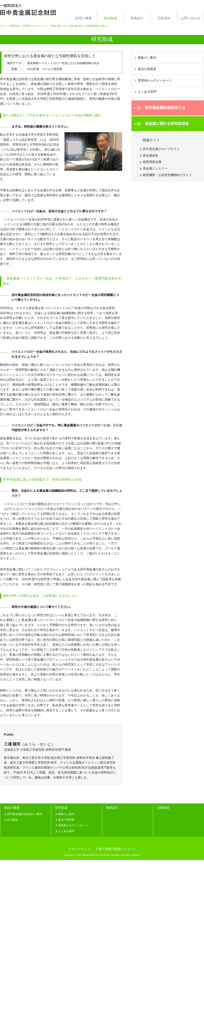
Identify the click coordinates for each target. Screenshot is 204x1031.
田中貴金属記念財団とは (165, 107)
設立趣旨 (12, 989)
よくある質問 (147, 91)
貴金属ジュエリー (155, 168)
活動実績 (163, 18)
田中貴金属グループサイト (161, 149)
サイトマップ (80, 1019)
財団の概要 (83, 18)
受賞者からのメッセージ (35, 26)
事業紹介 (137, 18)
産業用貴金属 (152, 161)
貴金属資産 (150, 155)
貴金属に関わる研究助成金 (167, 123)
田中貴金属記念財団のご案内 (24, 984)
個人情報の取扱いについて (117, 1019)
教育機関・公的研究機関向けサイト (167, 175)
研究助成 (110, 18)
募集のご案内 (147, 57)
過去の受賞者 (147, 69)
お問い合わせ (190, 18)
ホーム (3, 26)
